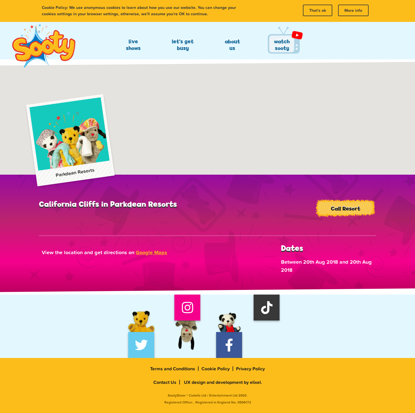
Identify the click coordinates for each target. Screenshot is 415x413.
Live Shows (133, 44)
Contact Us (164, 382)
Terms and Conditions (172, 368)
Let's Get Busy (183, 44)
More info (353, 10)
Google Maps (151, 252)
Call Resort (345, 208)
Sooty (43, 46)
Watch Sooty (282, 44)
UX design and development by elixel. (223, 382)
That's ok (317, 10)
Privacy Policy (250, 368)
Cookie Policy (215, 368)
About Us (232, 44)
